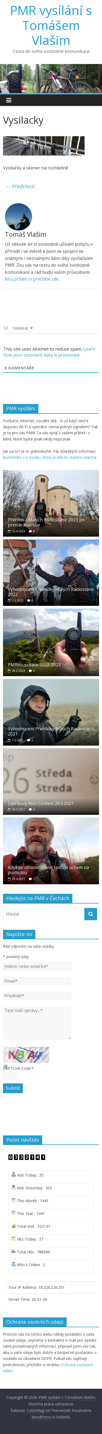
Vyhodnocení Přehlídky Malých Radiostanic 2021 (51, 731)
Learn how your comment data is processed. (49, 352)
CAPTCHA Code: (18, 1068)
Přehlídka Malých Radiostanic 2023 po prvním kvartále (46, 522)
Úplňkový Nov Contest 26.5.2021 (41, 803)
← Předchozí (20, 186)
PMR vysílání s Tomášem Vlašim (51, 25)
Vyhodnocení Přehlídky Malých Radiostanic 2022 (51, 591)
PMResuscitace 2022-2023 (34, 665)
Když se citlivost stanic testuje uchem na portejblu (48, 870)
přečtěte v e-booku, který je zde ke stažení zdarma (51, 457)
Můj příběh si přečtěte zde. (32, 279)
